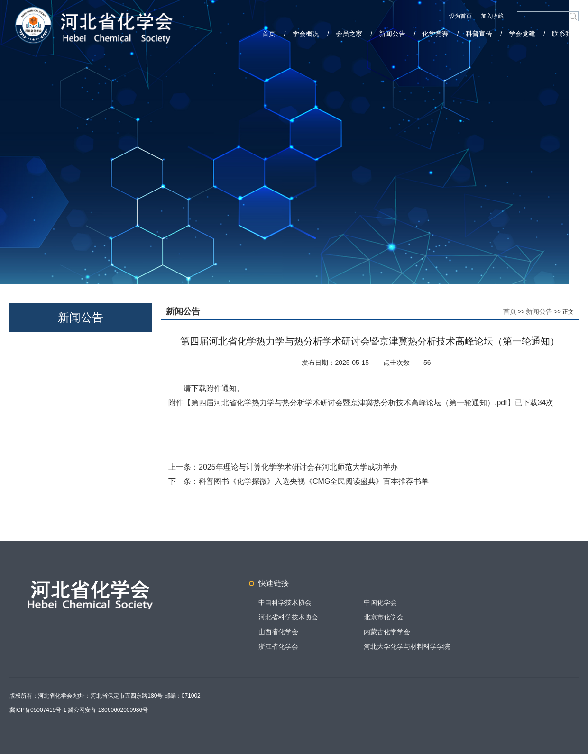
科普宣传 (479, 33)
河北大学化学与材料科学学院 (407, 646)
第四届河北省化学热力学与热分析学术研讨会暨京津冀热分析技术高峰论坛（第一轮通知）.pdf (349, 403)
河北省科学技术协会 (288, 617)
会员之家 (349, 33)
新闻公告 (392, 33)
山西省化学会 (278, 632)
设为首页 (461, 16)
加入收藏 (492, 16)
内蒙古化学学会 (387, 632)
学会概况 (306, 33)
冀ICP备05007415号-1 (37, 710)
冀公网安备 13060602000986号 (108, 710)
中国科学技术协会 (285, 602)
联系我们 (565, 33)
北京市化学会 (384, 617)
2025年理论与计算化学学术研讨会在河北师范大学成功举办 (298, 467)
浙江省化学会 (278, 646)
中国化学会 (380, 602)
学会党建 (522, 33)
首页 (269, 33)
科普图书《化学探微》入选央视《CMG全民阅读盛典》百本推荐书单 (314, 481)
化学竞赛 (435, 33)
